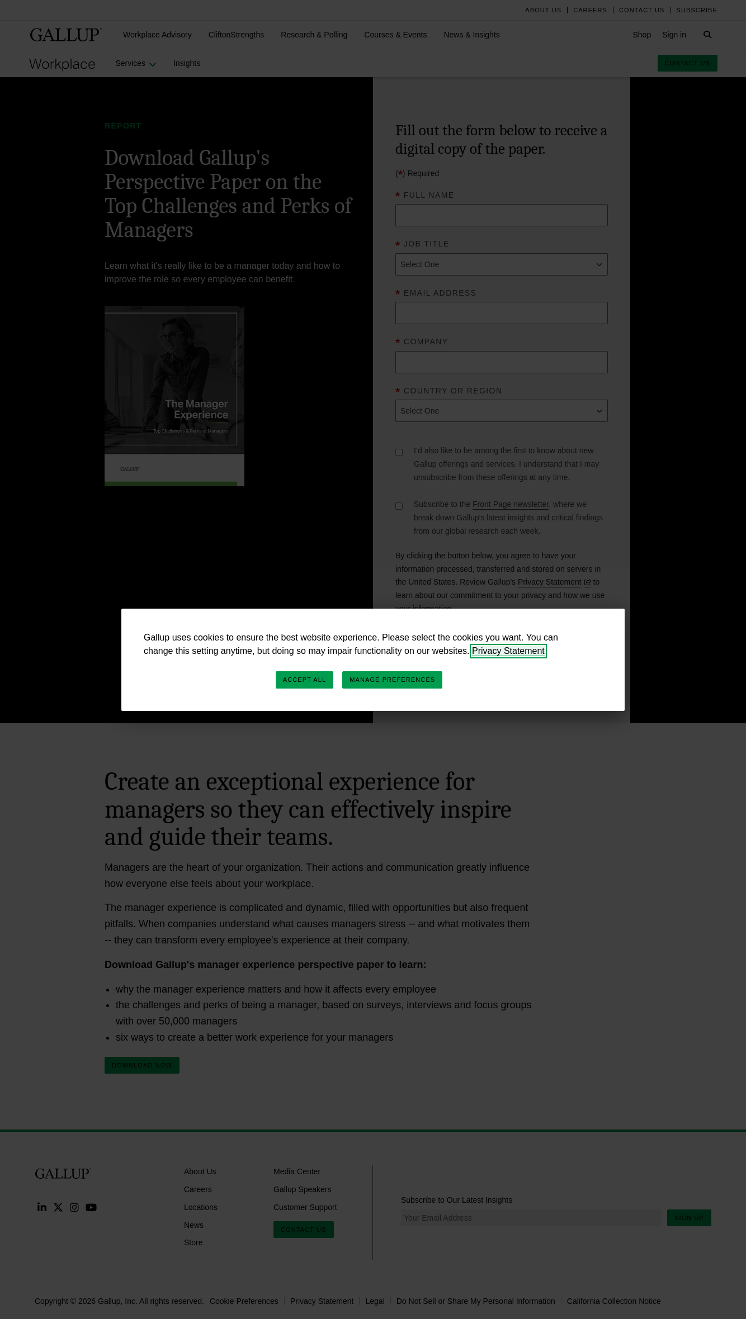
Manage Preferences (392, 679)
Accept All (304, 679)
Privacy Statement (508, 651)
